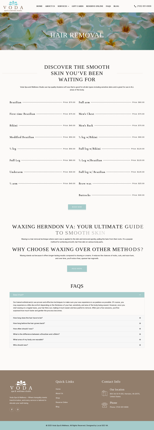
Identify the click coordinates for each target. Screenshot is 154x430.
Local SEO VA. (102, 425)
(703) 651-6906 (144, 6)
